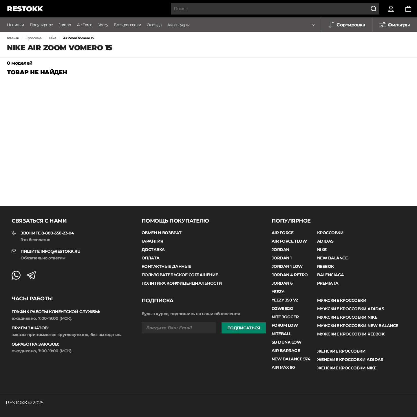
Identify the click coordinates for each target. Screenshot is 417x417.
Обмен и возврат (162, 232)
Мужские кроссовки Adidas (350, 308)
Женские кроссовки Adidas (350, 359)
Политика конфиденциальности (182, 283)
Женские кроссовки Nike (346, 368)
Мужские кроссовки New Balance (357, 325)
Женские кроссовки (341, 351)
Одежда (154, 24)
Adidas (325, 241)
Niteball (281, 333)
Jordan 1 (282, 258)
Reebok (325, 266)
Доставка (153, 249)
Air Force (84, 24)
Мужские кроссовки (342, 300)
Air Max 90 (283, 367)
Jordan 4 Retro (290, 274)
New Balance (332, 258)
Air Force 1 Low (289, 241)
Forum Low (285, 325)
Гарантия (152, 241)
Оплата (151, 258)
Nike (52, 38)
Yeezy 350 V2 (285, 300)
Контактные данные (166, 266)
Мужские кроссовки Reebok (350, 334)
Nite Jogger (285, 316)
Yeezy (103, 24)
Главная (13, 38)
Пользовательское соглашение (180, 274)
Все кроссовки (127, 24)
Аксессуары (178, 24)
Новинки (15, 24)
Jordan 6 (282, 283)
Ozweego (282, 308)
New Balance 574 (291, 359)
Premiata (328, 283)
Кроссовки (34, 38)
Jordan (65, 24)
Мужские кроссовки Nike (347, 317)
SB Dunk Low (286, 342)
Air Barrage (286, 350)
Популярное (41, 24)
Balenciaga (330, 274)
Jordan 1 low (287, 266)
